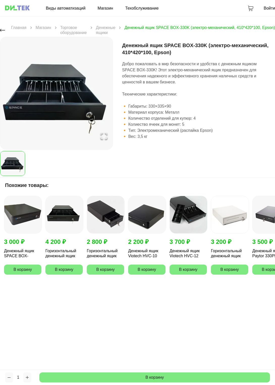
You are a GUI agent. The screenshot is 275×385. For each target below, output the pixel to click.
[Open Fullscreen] (104, 136)
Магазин (105, 8)
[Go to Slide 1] (12, 163)
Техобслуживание (141, 8)
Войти (269, 8)
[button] (56, 93)
